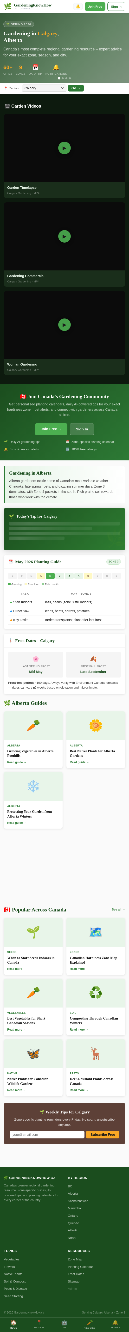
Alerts (115, 1324)
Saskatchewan (78, 1201)
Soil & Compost (15, 1281)
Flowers (9, 1267)
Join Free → (51, 429)
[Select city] (44, 88)
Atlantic (73, 1230)
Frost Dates (76, 1274)
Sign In (116, 6)
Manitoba (74, 1208)
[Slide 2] (63, 78)
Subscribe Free (102, 1134)
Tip (64, 1324)
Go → (76, 88)
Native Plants (13, 1274)
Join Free (95, 6)
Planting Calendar (80, 1267)
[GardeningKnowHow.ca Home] (28, 6)
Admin (72, 1288)
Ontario (73, 1215)
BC (70, 1186)
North (72, 1238)
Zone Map (75, 1259)
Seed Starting (13, 1296)
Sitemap (73, 1281)
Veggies (89, 1324)
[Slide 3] (66, 78)
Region (39, 1324)
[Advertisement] (64, 869)
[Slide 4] (70, 78)
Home (13, 1324)
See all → (118, 909)
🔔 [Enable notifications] (78, 6)
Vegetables (11, 1259)
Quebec (73, 1223)
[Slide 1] (59, 78)
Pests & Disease (15, 1288)
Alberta (73, 1193)
